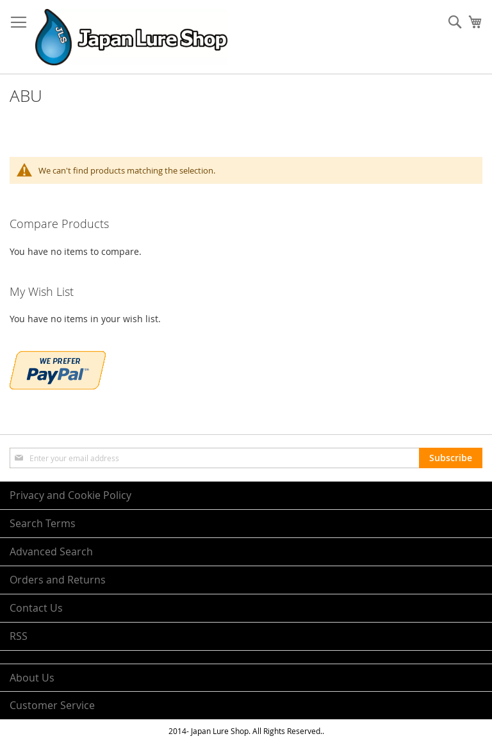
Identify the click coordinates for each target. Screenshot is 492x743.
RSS (19, 636)
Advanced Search (51, 551)
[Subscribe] (450, 458)
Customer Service (52, 705)
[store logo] (131, 37)
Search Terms (43, 523)
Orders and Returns (58, 580)
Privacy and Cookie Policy (70, 495)
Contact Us (36, 608)
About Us (32, 678)
